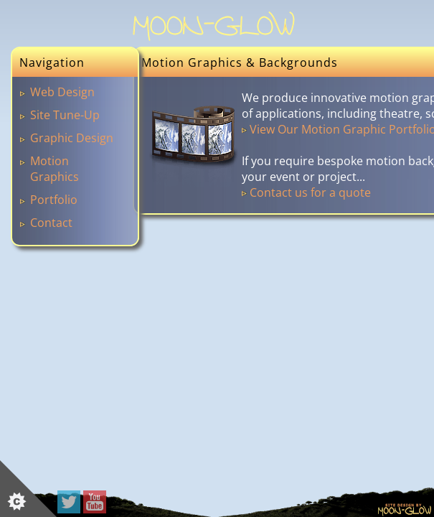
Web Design (62, 92)
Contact (51, 222)
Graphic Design (71, 138)
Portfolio (53, 200)
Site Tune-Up (65, 115)
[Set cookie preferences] (28, 488)
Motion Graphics (54, 169)
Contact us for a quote (310, 192)
